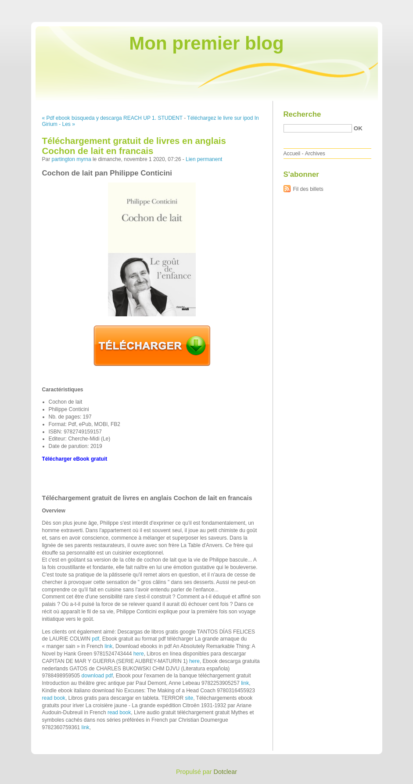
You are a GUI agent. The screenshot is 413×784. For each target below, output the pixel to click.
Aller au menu (344, 6)
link (108, 646)
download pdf (97, 676)
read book (53, 698)
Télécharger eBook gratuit (75, 459)
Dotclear (225, 771)
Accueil (292, 153)
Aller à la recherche (387, 6)
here (138, 654)
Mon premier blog (206, 43)
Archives (315, 153)
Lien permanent (204, 159)
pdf (95, 639)
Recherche (302, 114)
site (189, 698)
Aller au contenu (305, 6)
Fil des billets (308, 189)
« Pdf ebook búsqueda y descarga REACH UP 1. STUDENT (112, 118)
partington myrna (71, 159)
